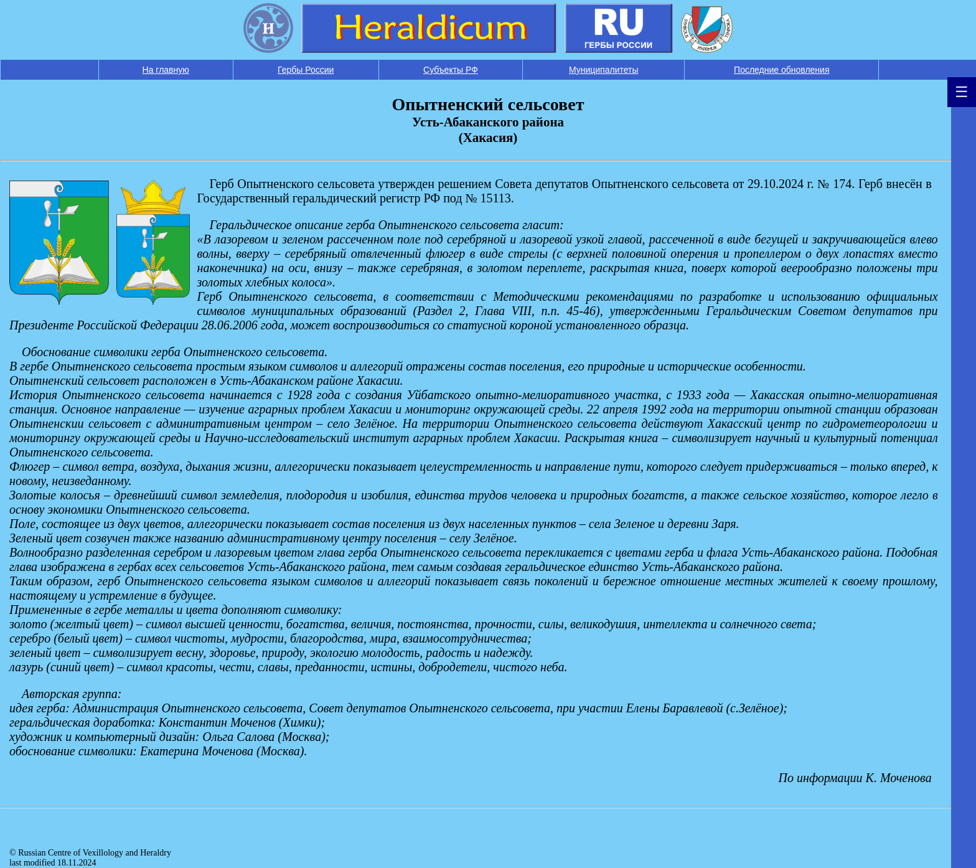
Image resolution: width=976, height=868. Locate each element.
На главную (166, 70)
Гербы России (306, 70)
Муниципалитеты (604, 70)
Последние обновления (781, 70)
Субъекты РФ (450, 70)
